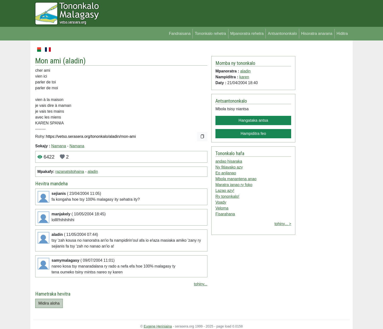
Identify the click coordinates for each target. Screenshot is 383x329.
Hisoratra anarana (316, 33)
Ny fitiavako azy (229, 167)
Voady (220, 202)
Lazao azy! (224, 191)
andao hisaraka (228, 161)
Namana (58, 146)
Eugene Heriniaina (158, 326)
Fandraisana (180, 33)
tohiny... (200, 284)
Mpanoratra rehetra (247, 33)
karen (244, 77)
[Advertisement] (322, 119)
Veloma (221, 208)
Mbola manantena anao (235, 179)
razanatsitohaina (69, 171)
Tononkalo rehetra (210, 33)
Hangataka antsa (253, 120)
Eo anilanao (225, 173)
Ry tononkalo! (227, 196)
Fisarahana (225, 214)
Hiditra (342, 33)
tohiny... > (283, 224)
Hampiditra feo (253, 133)
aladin (74, 60)
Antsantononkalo (282, 33)
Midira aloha (49, 303)
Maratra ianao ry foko (233, 185)
